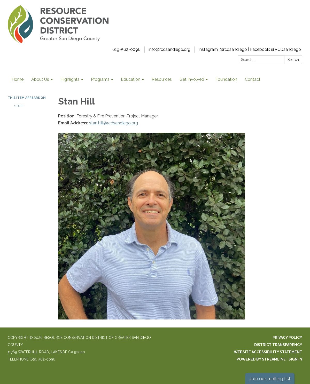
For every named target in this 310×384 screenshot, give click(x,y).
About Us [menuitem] (40, 79)
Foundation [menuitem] (226, 79)
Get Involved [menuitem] (192, 79)
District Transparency (278, 345)
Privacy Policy (287, 337)
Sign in (295, 359)
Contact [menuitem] (252, 79)
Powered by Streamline (261, 359)
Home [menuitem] (18, 79)
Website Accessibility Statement (268, 352)
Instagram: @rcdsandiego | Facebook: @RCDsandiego (249, 49)
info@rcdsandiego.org (169, 49)
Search (293, 60)
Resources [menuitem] (162, 79)
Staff (18, 106)
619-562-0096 (126, 49)
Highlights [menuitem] (70, 79)
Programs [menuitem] (100, 79)
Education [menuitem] (130, 79)
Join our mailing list (269, 378)
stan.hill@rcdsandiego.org (113, 123)
